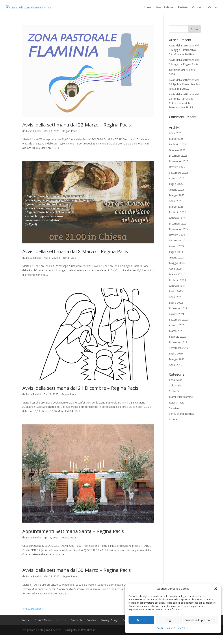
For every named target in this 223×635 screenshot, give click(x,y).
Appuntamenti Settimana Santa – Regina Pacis (73, 531)
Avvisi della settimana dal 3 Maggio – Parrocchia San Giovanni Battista (184, 50)
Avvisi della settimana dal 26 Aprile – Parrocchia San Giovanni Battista (184, 84)
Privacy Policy (181, 628)
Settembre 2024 (178, 240)
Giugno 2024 (176, 257)
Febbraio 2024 (177, 280)
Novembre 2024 (178, 229)
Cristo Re (174, 391)
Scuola (173, 419)
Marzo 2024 (176, 274)
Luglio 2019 (176, 353)
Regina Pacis (69, 131)
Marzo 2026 (176, 138)
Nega (169, 620)
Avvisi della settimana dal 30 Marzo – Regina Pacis (76, 570)
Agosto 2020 (176, 325)
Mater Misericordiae (181, 397)
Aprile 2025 (175, 201)
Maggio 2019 (177, 359)
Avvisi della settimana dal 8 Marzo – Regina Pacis (75, 251)
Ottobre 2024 (177, 235)
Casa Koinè (175, 380)
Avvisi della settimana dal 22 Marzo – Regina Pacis (76, 124)
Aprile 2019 (175, 365)
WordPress (88, 630)
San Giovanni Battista (181, 413)
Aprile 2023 (175, 297)
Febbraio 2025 (177, 212)
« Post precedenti (32, 608)
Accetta (141, 620)
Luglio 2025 (176, 184)
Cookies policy (164, 628)
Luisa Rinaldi (33, 131)
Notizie (182, 7)
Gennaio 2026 (177, 150)
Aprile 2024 (175, 268)
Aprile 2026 (175, 133)
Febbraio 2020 (177, 336)
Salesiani (174, 408)
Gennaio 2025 (177, 218)
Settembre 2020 (178, 319)
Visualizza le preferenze (200, 620)
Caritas (213, 7)
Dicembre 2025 (178, 155)
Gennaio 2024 (177, 285)
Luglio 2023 (176, 291)
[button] (216, 589)
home (147, 7)
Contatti (197, 7)
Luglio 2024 (176, 252)
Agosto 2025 (176, 178)
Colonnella (175, 385)
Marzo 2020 (176, 331)
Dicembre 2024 (178, 223)
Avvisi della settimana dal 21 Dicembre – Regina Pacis (80, 388)
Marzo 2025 (176, 206)
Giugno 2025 (176, 189)
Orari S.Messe (164, 7)
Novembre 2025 (178, 161)
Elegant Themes (51, 630)
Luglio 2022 (176, 302)
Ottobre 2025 (177, 167)
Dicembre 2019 (178, 342)
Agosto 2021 (176, 314)
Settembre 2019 (178, 348)
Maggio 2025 (177, 195)
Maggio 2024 (177, 263)
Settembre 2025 (178, 172)
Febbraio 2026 (177, 144)
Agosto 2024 (176, 246)
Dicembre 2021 (178, 308)
